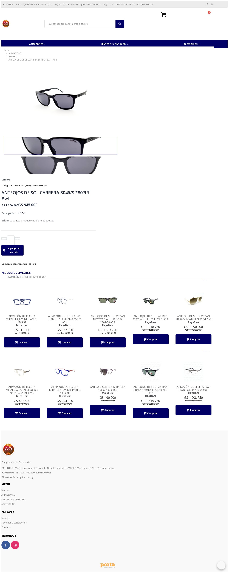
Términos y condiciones (14, 522)
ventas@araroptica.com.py (19, 477)
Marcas (5, 490)
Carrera (5, 179)
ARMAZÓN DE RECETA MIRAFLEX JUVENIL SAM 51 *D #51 (22, 319)
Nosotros (6, 518)
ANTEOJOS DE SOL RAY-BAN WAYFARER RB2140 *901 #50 (150, 317)
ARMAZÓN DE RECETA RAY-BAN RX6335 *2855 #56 (193, 388)
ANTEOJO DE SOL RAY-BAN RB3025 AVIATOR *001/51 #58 (193, 317)
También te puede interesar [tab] (26, 277)
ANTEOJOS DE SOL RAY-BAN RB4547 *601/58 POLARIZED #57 (151, 390)
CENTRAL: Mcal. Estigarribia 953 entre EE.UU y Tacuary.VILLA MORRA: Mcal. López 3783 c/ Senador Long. (59, 468)
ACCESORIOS (190, 44)
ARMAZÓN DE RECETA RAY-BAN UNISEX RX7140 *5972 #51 (64, 319)
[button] (187, 14)
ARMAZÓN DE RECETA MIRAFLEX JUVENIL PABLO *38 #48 (64, 390)
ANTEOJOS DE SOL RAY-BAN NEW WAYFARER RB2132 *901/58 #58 (108, 319)
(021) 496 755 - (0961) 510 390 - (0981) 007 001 (28, 472)
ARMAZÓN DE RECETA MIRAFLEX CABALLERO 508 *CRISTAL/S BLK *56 (22, 390)
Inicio (7, 50)
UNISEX (13, 56)
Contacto (6, 527)
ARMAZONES (36, 44)
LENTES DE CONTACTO (113, 44)
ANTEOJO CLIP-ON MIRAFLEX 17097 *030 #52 (107, 388)
